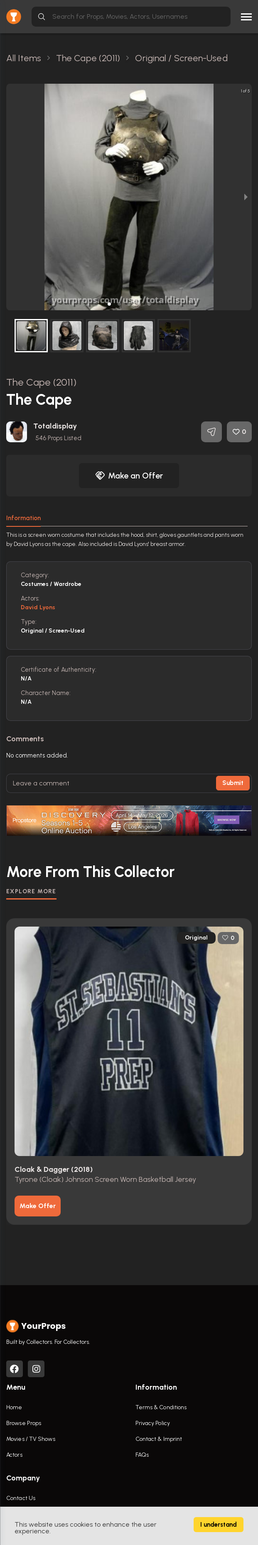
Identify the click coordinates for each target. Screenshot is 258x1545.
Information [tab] (23, 518)
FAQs (142, 1454)
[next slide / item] (246, 197)
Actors (14, 1454)
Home (14, 1407)
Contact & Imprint (158, 1439)
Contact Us (20, 1498)
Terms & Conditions (161, 1407)
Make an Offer (129, 476)
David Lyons (38, 607)
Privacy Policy (152, 1423)
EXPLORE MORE (31, 891)
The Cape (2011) (41, 382)
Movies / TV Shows (30, 1439)
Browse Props (23, 1423)
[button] (109, 304)
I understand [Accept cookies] (218, 1524)
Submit (232, 783)
